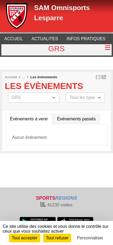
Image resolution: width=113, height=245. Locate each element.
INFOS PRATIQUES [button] (86, 38)
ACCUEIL (13, 38)
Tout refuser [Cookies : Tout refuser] (57, 238)
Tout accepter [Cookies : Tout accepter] (25, 238)
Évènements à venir (29, 119)
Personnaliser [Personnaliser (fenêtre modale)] (90, 238)
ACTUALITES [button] (44, 38)
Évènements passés (76, 119)
